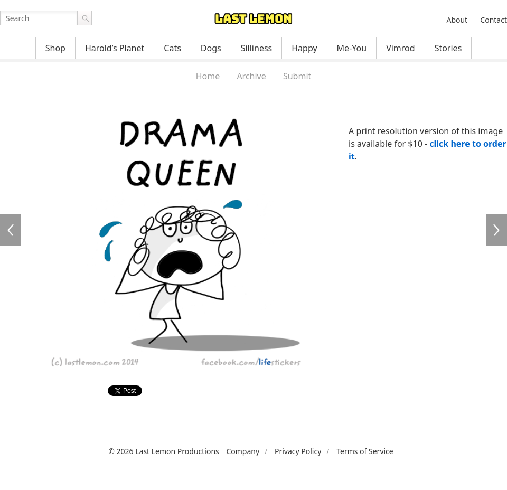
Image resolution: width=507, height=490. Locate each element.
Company (242, 451)
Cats (172, 48)
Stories (448, 48)
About (456, 20)
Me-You (352, 48)
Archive (251, 76)
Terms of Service (364, 451)
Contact (493, 20)
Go (84, 18)
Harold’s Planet (114, 48)
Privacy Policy (298, 451)
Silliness (257, 48)
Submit (297, 76)
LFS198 (496, 230)
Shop (55, 48)
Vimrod (400, 48)
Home (208, 76)
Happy (304, 48)
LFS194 (10, 230)
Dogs (211, 48)
